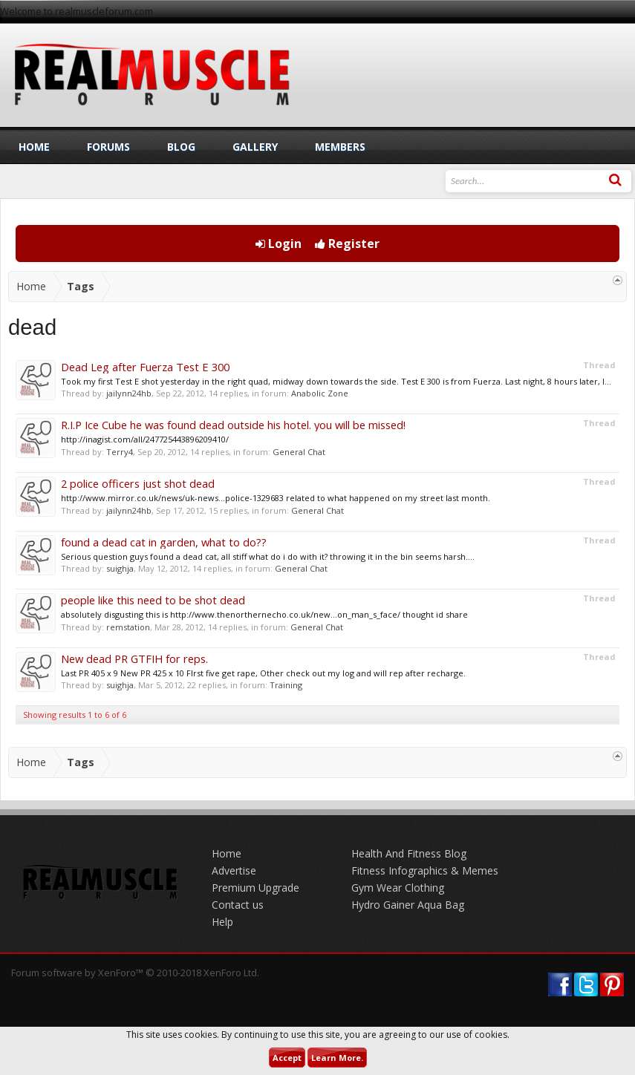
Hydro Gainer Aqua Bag (407, 905)
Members (340, 147)
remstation (128, 627)
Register (347, 243)
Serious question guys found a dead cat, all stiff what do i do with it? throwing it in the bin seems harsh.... (268, 556)
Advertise (234, 870)
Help (222, 922)
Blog (181, 147)
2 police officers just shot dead (138, 483)
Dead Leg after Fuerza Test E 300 (145, 366)
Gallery (255, 147)
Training (286, 684)
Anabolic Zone (319, 393)
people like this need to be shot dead (153, 599)
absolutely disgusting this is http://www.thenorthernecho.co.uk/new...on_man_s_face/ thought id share (264, 614)
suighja (120, 568)
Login (278, 243)
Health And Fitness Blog (408, 853)
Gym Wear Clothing (397, 887)
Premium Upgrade (255, 887)
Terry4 (119, 451)
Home (34, 147)
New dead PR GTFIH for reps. (134, 658)
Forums (108, 147)
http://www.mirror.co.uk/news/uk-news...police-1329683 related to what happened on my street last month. (275, 497)
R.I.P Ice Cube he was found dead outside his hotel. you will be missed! (233, 424)
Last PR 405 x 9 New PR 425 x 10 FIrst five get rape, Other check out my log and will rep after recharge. (263, 673)
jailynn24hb (129, 393)
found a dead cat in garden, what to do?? (164, 542)
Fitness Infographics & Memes (424, 870)
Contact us (238, 905)
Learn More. (337, 1057)
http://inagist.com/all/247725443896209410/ (145, 439)
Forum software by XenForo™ (135, 972)
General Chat (299, 451)
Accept (287, 1057)
